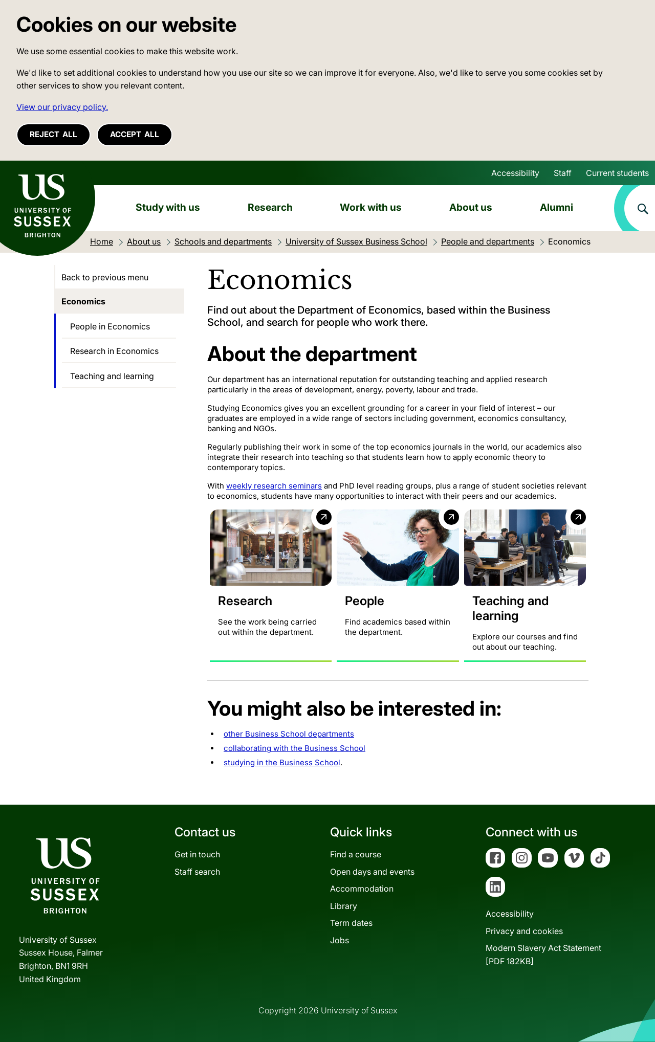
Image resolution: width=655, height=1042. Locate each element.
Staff (563, 173)
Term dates (351, 923)
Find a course (355, 854)
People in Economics (110, 326)
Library (343, 906)
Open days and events (372, 872)
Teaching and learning (112, 376)
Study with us (168, 207)
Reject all (53, 134)
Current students (617, 173)
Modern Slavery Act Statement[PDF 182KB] (543, 954)
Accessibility (515, 173)
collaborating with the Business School (294, 748)
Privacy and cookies (524, 931)
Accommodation (362, 888)
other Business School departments (289, 734)
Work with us (371, 207)
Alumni (556, 207)
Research (270, 207)
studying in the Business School (282, 762)
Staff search (197, 872)
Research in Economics (114, 351)
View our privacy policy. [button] (62, 107)
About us (470, 207)
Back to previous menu (104, 277)
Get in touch (197, 854)
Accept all (134, 134)
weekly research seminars (274, 486)
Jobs (339, 940)
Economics (83, 301)
